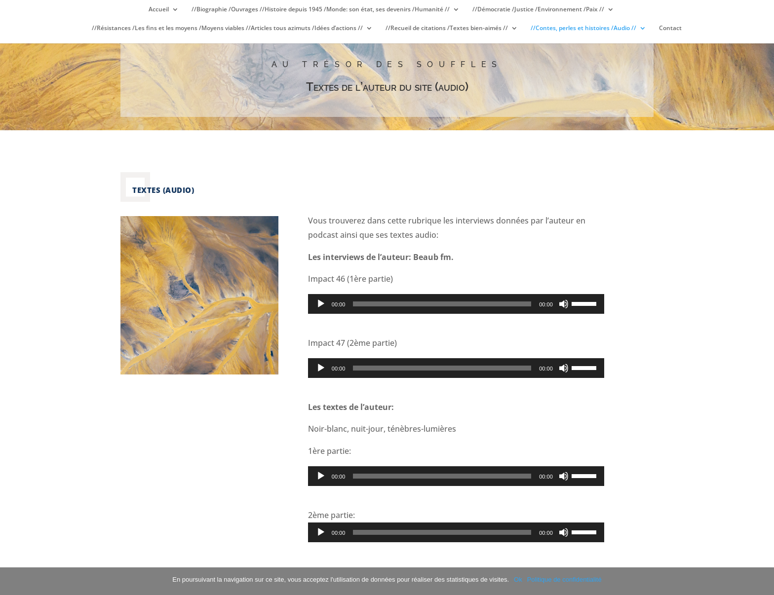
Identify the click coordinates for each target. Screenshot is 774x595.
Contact (670, 28)
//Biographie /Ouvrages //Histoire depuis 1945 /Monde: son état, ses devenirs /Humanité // (321, 9)
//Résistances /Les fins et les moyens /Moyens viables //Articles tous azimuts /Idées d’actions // (227, 28)
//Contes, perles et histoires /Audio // (583, 28)
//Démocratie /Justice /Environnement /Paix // (538, 9)
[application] (456, 304)
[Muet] (564, 304)
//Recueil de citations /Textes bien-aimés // (447, 28)
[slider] (442, 303)
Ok (518, 579)
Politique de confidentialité (564, 579)
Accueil (159, 9)
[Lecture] (321, 304)
